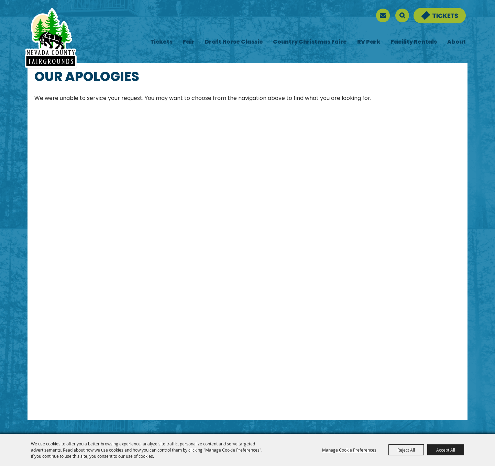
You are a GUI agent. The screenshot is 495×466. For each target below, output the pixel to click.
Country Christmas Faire (310, 42)
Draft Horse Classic (234, 42)
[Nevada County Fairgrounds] (50, 38)
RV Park (369, 42)
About (456, 42)
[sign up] (383, 15)
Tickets (161, 42)
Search (402, 15)
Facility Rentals (414, 42)
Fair (189, 42)
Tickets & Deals (435, 12)
